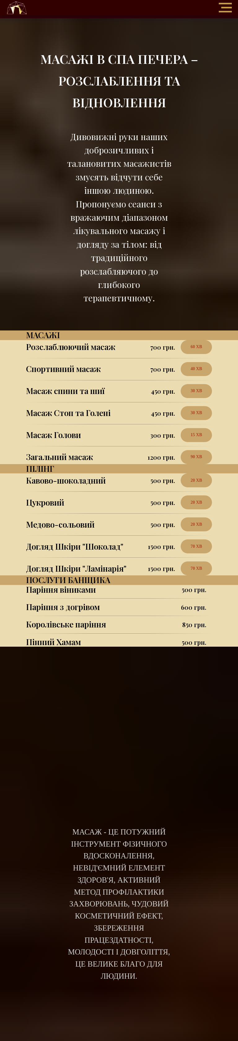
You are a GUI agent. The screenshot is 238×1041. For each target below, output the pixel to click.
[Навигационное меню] (225, 8)
